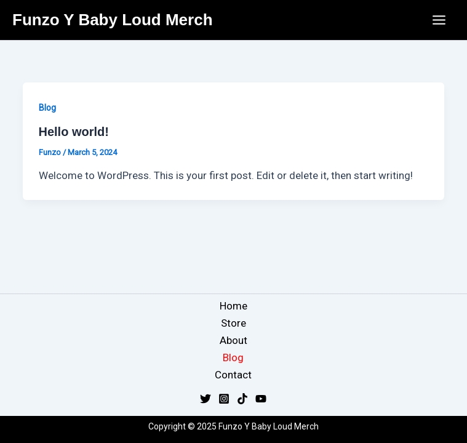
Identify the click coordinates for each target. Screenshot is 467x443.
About (233, 340)
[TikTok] (242, 398)
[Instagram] (224, 398)
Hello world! (74, 131)
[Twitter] (205, 398)
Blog (47, 108)
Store (233, 323)
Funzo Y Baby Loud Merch (112, 19)
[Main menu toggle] (439, 20)
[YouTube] (260, 398)
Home (233, 306)
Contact (233, 375)
